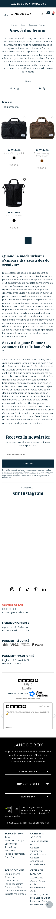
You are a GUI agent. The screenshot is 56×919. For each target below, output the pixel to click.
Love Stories (11, 843)
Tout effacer (11, 107)
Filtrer (14, 88)
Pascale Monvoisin (15, 853)
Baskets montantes (15, 893)
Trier (41, 88)
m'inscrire (28, 463)
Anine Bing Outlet (39, 894)
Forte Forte (10, 857)
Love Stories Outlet (40, 897)
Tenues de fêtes (13, 887)
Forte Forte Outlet (39, 904)
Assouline (10, 850)
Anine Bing (10, 847)
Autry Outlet (36, 877)
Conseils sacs (37, 864)
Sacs (37, 81)
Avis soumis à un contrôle (28, 698)
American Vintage (14, 840)
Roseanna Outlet (39, 901)
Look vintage (11, 880)
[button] (52, 14)
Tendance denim (14, 883)
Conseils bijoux (38, 854)
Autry (7, 837)
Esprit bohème (12, 873)
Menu (6, 15)
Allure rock (10, 877)
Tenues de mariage (15, 890)
